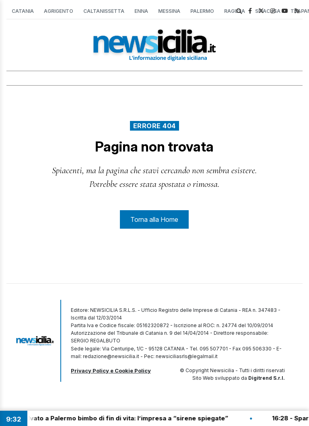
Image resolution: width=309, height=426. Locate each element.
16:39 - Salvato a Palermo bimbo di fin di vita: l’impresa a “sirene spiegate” (118, 418)
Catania (23, 11)
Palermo (202, 11)
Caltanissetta (103, 11)
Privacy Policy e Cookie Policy (111, 370)
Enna (141, 11)
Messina (169, 11)
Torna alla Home (154, 219)
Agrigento (58, 11)
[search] (239, 11)
